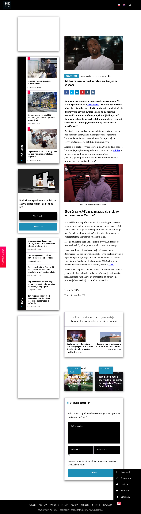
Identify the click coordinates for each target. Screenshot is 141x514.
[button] (127, 472)
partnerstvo (90, 320)
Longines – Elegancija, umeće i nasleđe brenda (40, 82)
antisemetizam (90, 317)
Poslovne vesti (71, 76)
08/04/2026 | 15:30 (34, 306)
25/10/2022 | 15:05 (99, 76)
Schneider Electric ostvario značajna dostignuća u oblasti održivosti (78, 381)
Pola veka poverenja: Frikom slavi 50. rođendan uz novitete (40, 256)
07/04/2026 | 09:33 (34, 160)
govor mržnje (107, 317)
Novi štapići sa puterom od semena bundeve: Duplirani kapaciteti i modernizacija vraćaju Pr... (39, 300)
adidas (76, 317)
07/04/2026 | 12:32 (34, 123)
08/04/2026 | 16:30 (34, 275)
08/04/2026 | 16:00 (34, 289)
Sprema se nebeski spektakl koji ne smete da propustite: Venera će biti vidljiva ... (110, 381)
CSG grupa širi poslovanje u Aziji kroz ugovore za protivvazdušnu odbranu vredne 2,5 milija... (41, 243)
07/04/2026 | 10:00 (34, 87)
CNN (111, 264)
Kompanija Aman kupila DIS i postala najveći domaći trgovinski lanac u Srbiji (41, 117)
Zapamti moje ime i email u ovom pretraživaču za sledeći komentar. (92, 463)
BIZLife (88, 76)
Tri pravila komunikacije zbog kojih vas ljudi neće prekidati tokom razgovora (42, 154)
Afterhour (105, 368)
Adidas (116, 150)
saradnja (114, 320)
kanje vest (76, 320)
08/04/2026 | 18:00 (34, 249)
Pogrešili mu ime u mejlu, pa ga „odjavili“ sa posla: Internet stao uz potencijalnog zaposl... (41, 284)
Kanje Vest (93, 104)
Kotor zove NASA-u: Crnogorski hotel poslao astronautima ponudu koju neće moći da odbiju (41, 269)
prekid (103, 320)
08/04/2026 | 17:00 (34, 261)
